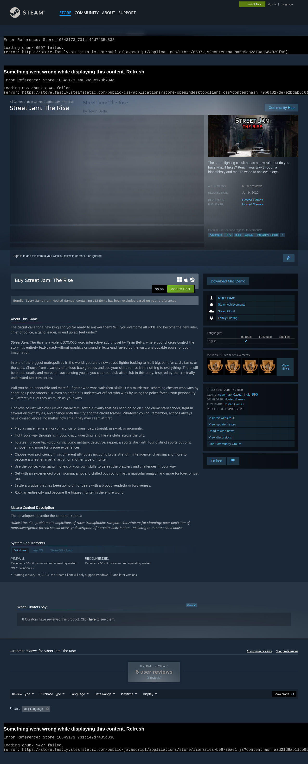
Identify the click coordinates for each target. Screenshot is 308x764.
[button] (180, 295)
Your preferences (287, 657)
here (92, 625)
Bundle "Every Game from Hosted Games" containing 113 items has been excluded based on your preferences (94, 306)
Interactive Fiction (267, 240)
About (108, 12)
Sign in (17, 261)
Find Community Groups (225, 449)
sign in (272, 4)
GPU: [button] (235, 718)
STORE (65, 12)
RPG (228, 240)
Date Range (103, 703)
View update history (222, 430)
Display (148, 703)
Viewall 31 (285, 372)
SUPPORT (127, 12)
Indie (238, 240)
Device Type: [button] (256, 718)
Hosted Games (252, 206)
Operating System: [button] (194, 718)
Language (78, 703)
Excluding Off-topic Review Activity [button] (82, 718)
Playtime (127, 703)
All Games (16, 107)
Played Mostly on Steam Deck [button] (154, 718)
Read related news (221, 436)
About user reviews (259, 657)
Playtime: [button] (120, 718)
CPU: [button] (219, 718)
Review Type (21, 703)
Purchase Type (50, 703)
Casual (249, 240)
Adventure (216, 240)
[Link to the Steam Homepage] (31, 16)
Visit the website (222, 423)
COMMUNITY (87, 12)
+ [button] (282, 240)
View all (191, 611)
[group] (154, 718)
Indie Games (34, 107)
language (287, 4)
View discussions (220, 443)
